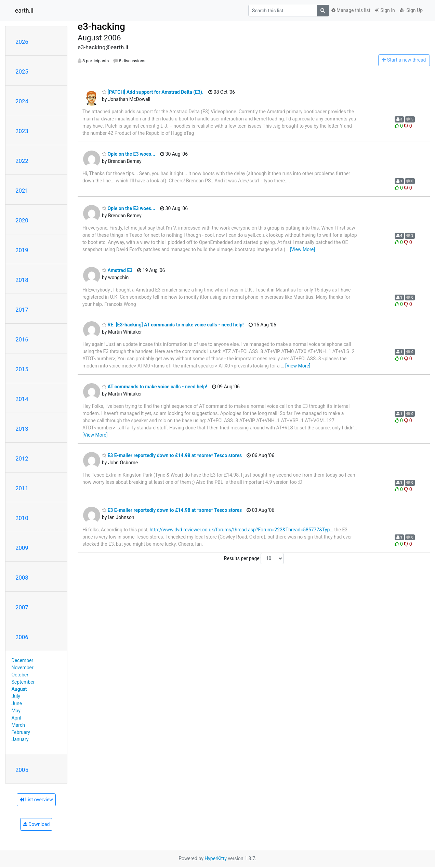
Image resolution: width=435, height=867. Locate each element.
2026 (21, 41)
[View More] (302, 249)
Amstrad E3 (117, 270)
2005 (21, 769)
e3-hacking (101, 26)
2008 (21, 577)
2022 (21, 160)
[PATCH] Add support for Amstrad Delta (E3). (152, 92)
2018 (21, 279)
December (23, 660)
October (20, 674)
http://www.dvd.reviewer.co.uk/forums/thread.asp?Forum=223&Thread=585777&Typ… (241, 529)
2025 (21, 71)
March (18, 725)
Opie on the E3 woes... (128, 154)
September (23, 682)
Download (36, 824)
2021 (21, 190)
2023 (21, 131)
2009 (21, 547)
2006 (21, 637)
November (23, 667)
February (21, 732)
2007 (21, 607)
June (17, 703)
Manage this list (350, 10)
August (19, 689)
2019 (21, 250)
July (16, 696)
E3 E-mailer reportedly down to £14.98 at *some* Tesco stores (172, 455)
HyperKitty (216, 858)
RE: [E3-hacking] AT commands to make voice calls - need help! (173, 324)
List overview (36, 799)
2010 (21, 518)
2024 (21, 101)
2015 (21, 369)
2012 (21, 458)
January (20, 739)
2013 (21, 428)
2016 (21, 339)
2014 (21, 399)
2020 (21, 220)
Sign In (385, 10)
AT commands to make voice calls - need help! (154, 386)
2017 (21, 309)
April (17, 718)
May (16, 710)
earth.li (24, 10)
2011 (21, 488)
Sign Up (411, 10)
